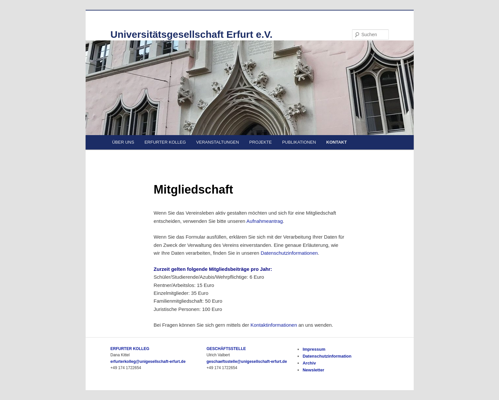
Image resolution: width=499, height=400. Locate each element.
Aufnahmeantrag (264, 221)
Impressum (313, 349)
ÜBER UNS (123, 142)
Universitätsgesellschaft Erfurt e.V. (192, 34)
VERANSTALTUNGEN (217, 142)
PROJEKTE (260, 142)
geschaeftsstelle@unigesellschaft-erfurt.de (246, 361)
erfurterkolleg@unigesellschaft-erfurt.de (148, 361)
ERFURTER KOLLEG (165, 142)
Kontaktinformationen (274, 325)
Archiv (309, 363)
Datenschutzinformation (326, 356)
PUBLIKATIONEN (299, 142)
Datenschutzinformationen (289, 253)
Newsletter (313, 369)
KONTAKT (336, 142)
